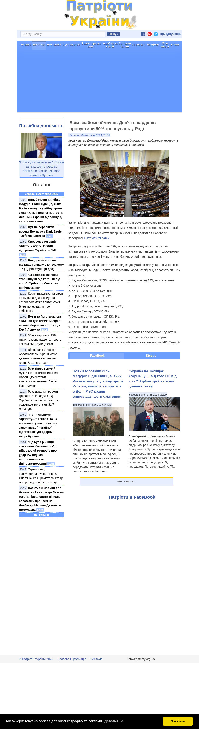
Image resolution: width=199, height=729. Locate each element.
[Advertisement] (99, 82)
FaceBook (97, 355)
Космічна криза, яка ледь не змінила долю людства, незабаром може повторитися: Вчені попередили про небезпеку (41, 302)
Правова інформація (71, 659)
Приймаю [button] (177, 721)
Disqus (151, 355)
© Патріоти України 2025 (36, 659)
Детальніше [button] (113, 721)
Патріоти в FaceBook (132, 497)
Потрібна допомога (40, 125)
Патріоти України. (97, 238)
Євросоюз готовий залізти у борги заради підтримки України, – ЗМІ (37, 246)
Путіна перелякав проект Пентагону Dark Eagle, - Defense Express (41, 231)
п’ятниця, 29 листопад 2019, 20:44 (89, 135)
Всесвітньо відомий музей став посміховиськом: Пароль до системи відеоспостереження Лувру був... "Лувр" (38, 377)
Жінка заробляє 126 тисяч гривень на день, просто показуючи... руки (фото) (40, 340)
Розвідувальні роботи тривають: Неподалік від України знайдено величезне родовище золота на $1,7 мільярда (39, 400)
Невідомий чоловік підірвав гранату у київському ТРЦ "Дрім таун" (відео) (41, 265)
